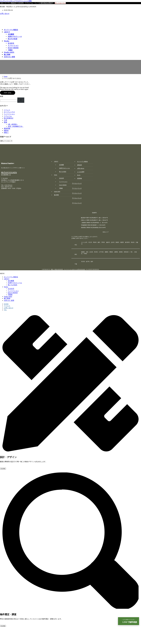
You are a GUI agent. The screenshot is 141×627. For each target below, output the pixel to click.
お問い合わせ (4, 13)
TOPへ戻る (7, 93)
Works (6, 287)
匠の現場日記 (8, 118)
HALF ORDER (13, 48)
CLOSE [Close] (3, 468)
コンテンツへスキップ (8, 1)
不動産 (10, 50)
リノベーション (13, 45)
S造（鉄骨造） (13, 124)
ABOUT (6, 279)
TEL (5, 310)
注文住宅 (11, 43)
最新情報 (7, 128)
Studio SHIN (8, 296)
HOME (6, 304)
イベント (7, 110)
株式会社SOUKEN (9, 173)
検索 (1, 96)
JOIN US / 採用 (9, 300)
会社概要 (11, 34)
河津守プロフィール (15, 36)
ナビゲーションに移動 (24, 1)
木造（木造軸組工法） (16, 126)
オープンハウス (9, 112)
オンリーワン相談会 (11, 277)
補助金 (6, 130)
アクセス (7, 306)
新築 (5, 122)
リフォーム (8, 116)
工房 (5, 120)
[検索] (20, 100)
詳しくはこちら (60, 3)
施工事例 (7, 298)
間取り (6, 132)
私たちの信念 (12, 39)
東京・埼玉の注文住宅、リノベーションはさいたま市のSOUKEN (68, 269)
